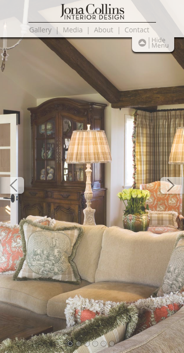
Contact (137, 29)
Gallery (40, 29)
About (103, 29)
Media (72, 29)
